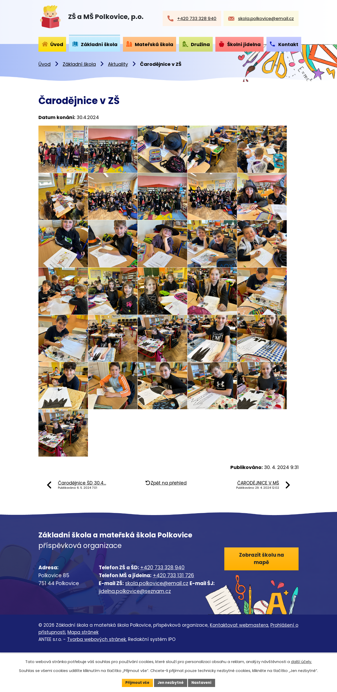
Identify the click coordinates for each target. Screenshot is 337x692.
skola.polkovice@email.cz (156, 622)
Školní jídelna (244, 44)
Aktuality (118, 64)
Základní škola (79, 64)
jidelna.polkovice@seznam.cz (135, 630)
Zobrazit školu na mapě (261, 598)
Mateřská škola (154, 44)
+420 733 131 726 (173, 614)
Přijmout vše (135, 682)
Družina (200, 44)
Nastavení (203, 682)
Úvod (44, 64)
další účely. (301, 661)
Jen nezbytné (170, 682)
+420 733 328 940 (162, 606)
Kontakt (288, 44)
